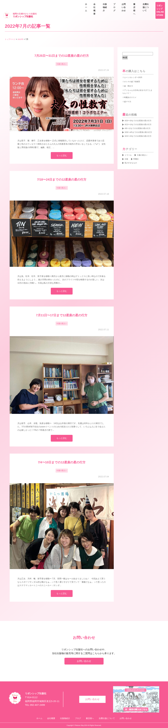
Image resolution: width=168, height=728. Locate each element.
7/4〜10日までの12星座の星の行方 (62, 458)
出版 (127, 170)
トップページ (10, 31)
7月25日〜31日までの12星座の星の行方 (61, 48)
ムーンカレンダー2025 (134, 69)
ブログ (143, 9)
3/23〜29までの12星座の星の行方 (139, 145)
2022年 (21, 31)
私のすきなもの (132, 175)
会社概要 (114, 9)
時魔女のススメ (131, 90)
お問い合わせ (158, 9)
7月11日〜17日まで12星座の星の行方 (61, 310)
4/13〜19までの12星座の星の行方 (139, 122)
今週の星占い (62, 57)
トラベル (129, 166)
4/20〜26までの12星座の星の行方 (139, 115)
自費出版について (156, 3)
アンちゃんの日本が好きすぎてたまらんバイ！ (137, 84)
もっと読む (62, 148)
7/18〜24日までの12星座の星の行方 (61, 173)
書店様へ (138, 3)
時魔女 (137, 170)
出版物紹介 (129, 9)
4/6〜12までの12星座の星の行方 (138, 130)
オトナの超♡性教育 (133, 74)
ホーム (101, 9)
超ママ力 (128, 94)
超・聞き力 (129, 78)
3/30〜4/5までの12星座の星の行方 (138, 138)
